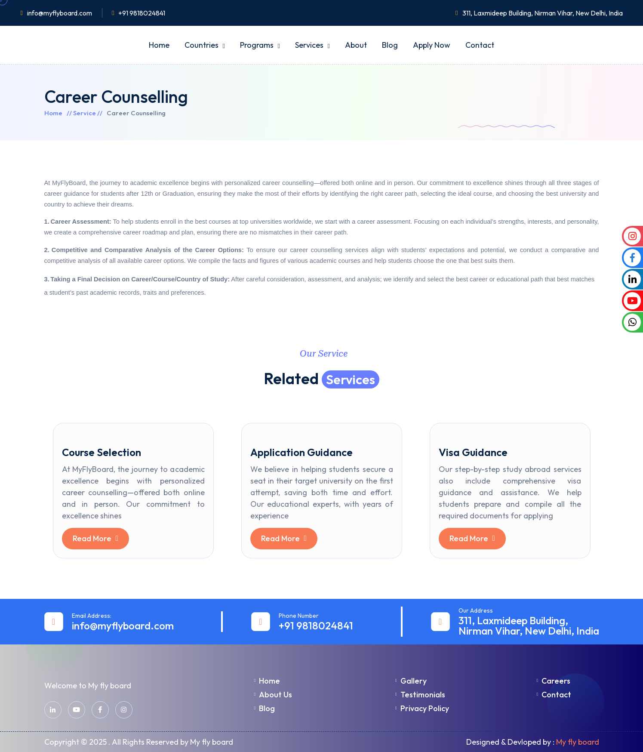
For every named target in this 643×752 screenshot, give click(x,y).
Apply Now (431, 45)
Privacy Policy (422, 708)
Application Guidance (301, 452)
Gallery (411, 681)
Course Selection (101, 452)
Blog (390, 45)
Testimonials (420, 695)
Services (309, 45)
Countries (201, 45)
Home (159, 45)
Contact (479, 45)
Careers (554, 681)
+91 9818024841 (141, 13)
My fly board (577, 742)
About (356, 45)
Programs (257, 45)
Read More (96, 538)
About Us (273, 695)
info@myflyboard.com (59, 13)
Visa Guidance (473, 452)
